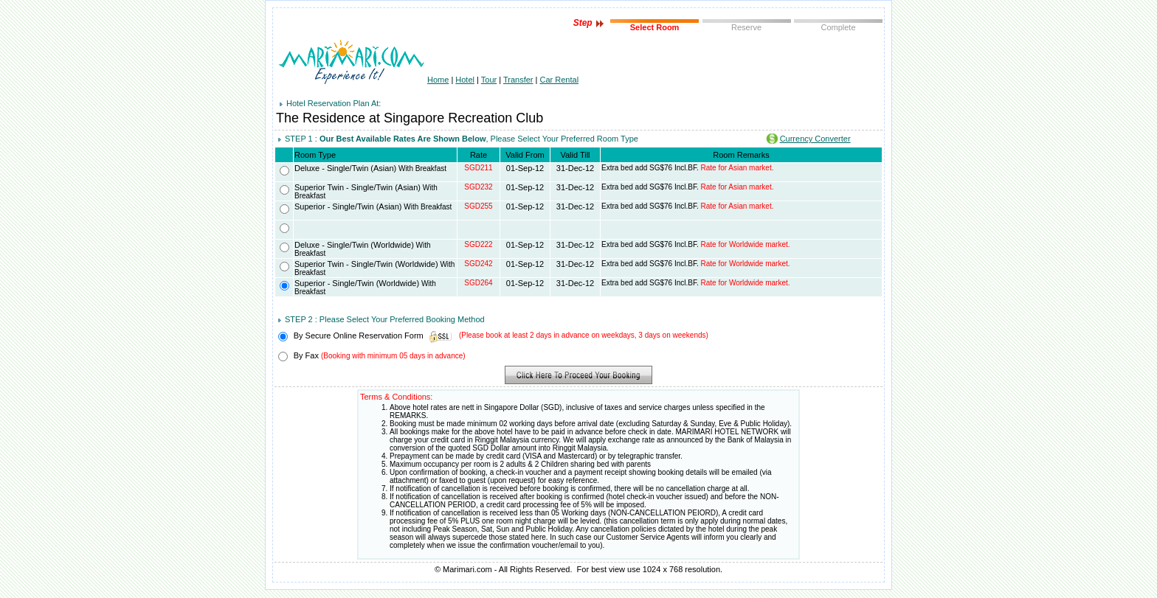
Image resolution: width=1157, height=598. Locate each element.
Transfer (518, 79)
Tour (489, 79)
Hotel (464, 79)
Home (438, 79)
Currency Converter (815, 138)
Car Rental (559, 79)
